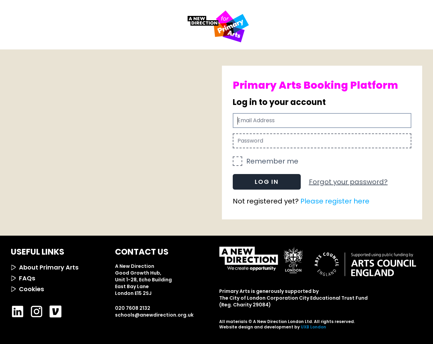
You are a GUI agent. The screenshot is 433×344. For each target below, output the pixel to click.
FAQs (23, 278)
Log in (267, 181)
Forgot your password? (348, 182)
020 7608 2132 (132, 308)
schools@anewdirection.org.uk (154, 314)
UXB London (313, 327)
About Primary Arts (44, 267)
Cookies (27, 289)
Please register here (334, 201)
